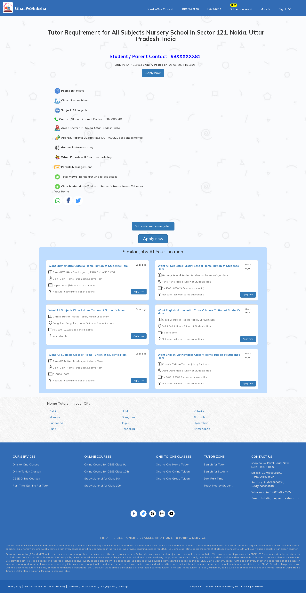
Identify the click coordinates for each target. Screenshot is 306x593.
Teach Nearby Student (218, 485)
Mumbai (55, 417)
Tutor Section (190, 9)
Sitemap (123, 586)
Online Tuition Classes (27, 471)
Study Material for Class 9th (102, 478)
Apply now (153, 73)
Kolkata (199, 411)
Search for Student (216, 471)
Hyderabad (201, 423)
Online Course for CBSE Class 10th (106, 471)
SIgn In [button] (285, 9)
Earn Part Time (213, 478)
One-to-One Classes (26, 464)
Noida (126, 411)
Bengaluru (128, 429)
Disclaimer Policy (90, 586)
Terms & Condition (32, 586)
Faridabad (56, 423)
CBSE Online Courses (26, 478)
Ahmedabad (202, 429)
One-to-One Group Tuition (173, 478)
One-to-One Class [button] (160, 9)
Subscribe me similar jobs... (153, 226)
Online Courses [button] (241, 8)
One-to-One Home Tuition (172, 464)
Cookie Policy (74, 586)
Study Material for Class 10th (103, 485)
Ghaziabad (201, 417)
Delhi (53, 411)
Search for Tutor (214, 464)
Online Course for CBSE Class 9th (105, 464)
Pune (53, 429)
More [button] (265, 9)
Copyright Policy (109, 586)
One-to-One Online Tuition (173, 471)
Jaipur (125, 423)
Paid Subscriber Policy (54, 586)
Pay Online (214, 9)
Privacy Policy (14, 586)
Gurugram (128, 417)
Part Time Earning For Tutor (31, 485)
